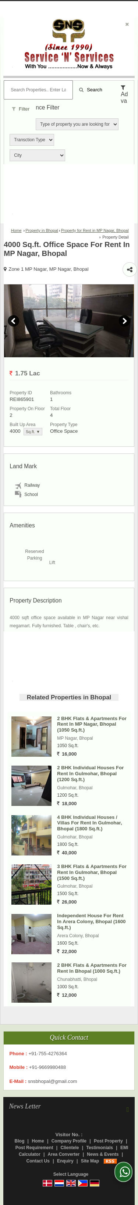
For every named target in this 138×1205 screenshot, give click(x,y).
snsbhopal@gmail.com (52, 1081)
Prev (14, 321)
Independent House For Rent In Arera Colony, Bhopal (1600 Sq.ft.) (91, 921)
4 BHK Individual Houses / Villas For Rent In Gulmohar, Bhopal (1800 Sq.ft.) (89, 823)
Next (124, 321)
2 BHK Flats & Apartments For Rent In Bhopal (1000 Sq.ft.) (92, 968)
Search (90, 89)
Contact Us (38, 1161)
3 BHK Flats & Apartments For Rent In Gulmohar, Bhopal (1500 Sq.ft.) (92, 872)
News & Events (102, 1154)
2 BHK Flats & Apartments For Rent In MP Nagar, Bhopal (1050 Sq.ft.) (92, 724)
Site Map (90, 1161)
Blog (20, 1141)
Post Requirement (34, 1147)
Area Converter (64, 1154)
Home (16, 230)
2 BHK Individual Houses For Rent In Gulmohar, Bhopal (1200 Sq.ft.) (90, 773)
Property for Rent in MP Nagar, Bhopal (95, 230)
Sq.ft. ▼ (33, 431)
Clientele (69, 1147)
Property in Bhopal (41, 230)
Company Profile (69, 1141)
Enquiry (65, 1161)
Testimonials (99, 1147)
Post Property (108, 1141)
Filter (20, 109)
